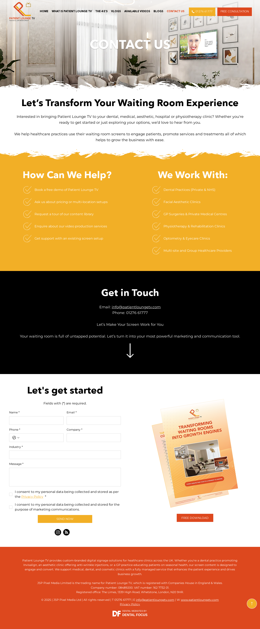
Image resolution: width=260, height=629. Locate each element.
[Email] (92, 420)
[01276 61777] (202, 12)
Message (16, 464)
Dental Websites (132, 611)
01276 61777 (137, 313)
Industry (16, 447)
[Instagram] (58, 532)
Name (14, 413)
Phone (14, 430)
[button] (234, 12)
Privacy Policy (130, 604)
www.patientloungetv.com (200, 600)
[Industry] (63, 455)
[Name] (35, 420)
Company (74, 430)
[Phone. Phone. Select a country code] (16, 437)
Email (72, 413)
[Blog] (66, 532)
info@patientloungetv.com (136, 307)
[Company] (92, 438)
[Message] (65, 477)
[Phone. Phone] (40, 438)
